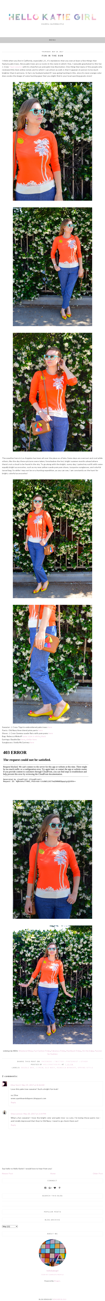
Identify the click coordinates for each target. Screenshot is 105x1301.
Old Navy (50, 1067)
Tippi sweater (15, 67)
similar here (31, 739)
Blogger (57, 1281)
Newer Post (7, 1173)
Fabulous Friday (58, 1051)
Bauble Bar (27, 1067)
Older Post (98, 1173)
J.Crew (39, 1067)
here (50, 727)
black (43, 736)
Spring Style (85, 1067)
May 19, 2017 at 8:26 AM (33, 1085)
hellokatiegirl (53, 1271)
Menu (52, 40)
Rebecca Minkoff (66, 1067)
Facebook (47, 1061)
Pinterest (72, 1061)
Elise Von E (16, 1085)
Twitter (59, 1061)
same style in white (31, 736)
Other (84, 1061)
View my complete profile (52, 1274)
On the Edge (88, 1051)
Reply (13, 1102)
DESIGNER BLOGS (59, 1299)
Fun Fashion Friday (42, 1051)
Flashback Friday (73, 1051)
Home (53, 1173)
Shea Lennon (17, 1114)
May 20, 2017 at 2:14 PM (35, 1114)
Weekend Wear (26, 1051)
